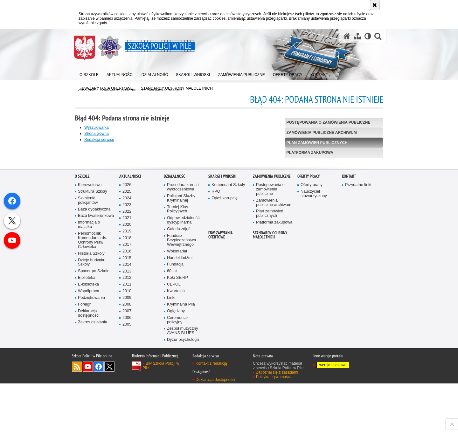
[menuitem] (89, 73)
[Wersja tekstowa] (367, 36)
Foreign (85, 435)
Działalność (174, 307)
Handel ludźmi (179, 389)
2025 (126, 322)
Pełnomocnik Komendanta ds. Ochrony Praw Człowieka (92, 371)
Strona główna (96, 133)
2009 (126, 429)
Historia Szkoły (91, 384)
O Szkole (82, 307)
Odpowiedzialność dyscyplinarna (183, 351)
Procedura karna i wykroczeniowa (183, 318)
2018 (126, 369)
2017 (126, 375)
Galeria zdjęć (179, 360)
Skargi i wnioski (222, 307)
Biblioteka (86, 409)
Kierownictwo (89, 316)
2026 (126, 316)
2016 (126, 382)
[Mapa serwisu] (357, 36)
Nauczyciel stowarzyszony (314, 324)
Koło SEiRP (177, 409)
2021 (126, 349)
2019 (126, 362)
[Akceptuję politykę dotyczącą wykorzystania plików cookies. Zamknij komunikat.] (374, 5)
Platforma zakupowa (310, 152)
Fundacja (175, 395)
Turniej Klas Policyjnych (177, 340)
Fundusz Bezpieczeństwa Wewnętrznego (181, 370)
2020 (126, 356)
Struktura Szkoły (92, 322)
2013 (126, 402)
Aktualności (130, 307)
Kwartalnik (176, 422)
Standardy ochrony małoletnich (270, 365)
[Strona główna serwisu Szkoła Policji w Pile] (347, 36)
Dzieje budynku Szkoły (91, 393)
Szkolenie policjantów (88, 331)
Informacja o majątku (89, 355)
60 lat (172, 402)
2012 (126, 409)
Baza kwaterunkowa (96, 347)
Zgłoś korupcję (225, 329)
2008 (126, 435)
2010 (126, 422)
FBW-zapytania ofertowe (220, 365)
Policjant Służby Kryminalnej (181, 329)
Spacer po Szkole (93, 402)
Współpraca (88, 422)
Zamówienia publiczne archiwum (322, 132)
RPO (216, 322)
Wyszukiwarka (96, 127)
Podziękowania (91, 428)
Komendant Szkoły (228, 316)
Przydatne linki (358, 316)
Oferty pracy (308, 307)
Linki (171, 428)
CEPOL (174, 415)
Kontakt (349, 307)
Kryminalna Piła (181, 435)
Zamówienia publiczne (272, 307)
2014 (126, 395)
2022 (126, 342)
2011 (126, 415)
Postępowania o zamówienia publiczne (329, 122)
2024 (126, 329)
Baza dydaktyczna (94, 340)
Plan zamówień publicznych (317, 143)
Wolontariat (177, 382)
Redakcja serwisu (99, 139)
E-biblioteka (88, 415)
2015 (126, 389)
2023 (126, 336)
